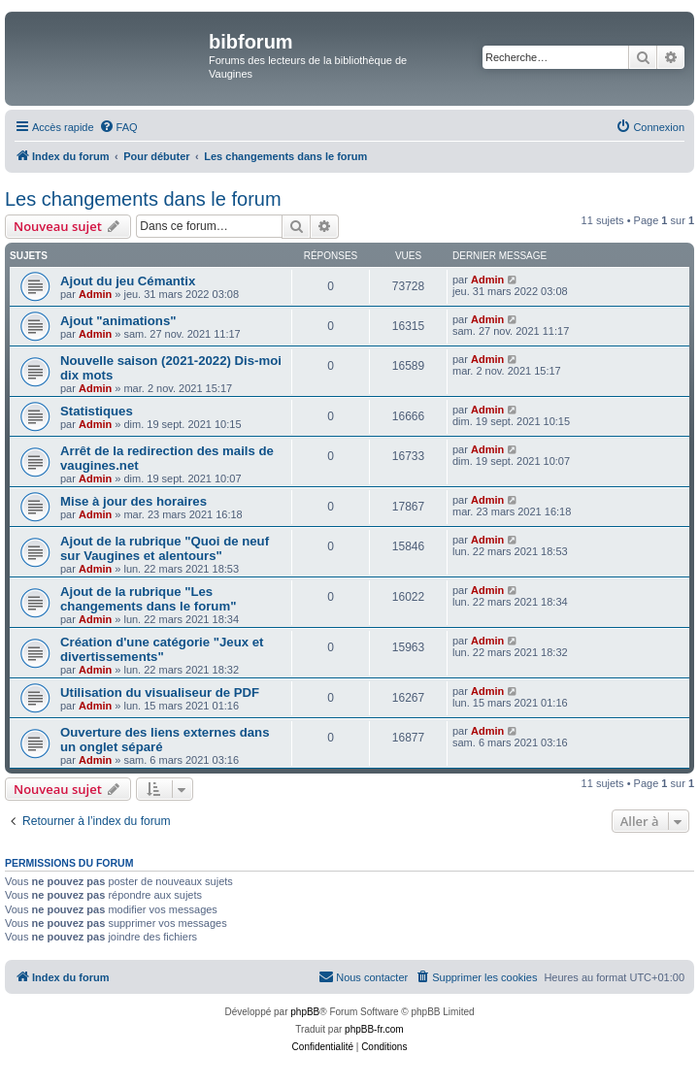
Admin (95, 294)
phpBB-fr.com (374, 1029)
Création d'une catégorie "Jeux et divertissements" (161, 649)
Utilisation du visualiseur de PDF (159, 692)
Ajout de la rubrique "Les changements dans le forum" (148, 598)
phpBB (304, 1011)
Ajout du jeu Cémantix (127, 281)
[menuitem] (118, 127)
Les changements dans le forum (143, 199)
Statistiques (96, 411)
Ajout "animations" (118, 320)
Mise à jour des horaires (133, 501)
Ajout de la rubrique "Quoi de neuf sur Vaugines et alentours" (164, 548)
